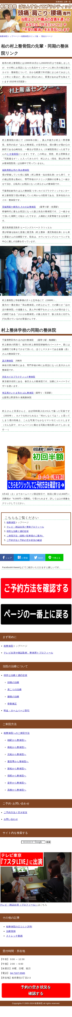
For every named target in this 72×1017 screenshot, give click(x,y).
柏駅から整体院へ (16, 740)
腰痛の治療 (13, 696)
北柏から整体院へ (16, 754)
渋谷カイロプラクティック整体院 (18, 377)
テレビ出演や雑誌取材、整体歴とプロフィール (28, 652)
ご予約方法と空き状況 (15, 812)
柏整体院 (59, 2)
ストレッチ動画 (14, 936)
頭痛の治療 (13, 682)
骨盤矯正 (12, 703)
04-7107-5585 (17, 973)
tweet (38, 557)
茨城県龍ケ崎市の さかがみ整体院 (19, 207)
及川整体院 (7, 360)
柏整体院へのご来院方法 (17, 733)
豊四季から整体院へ (18, 761)
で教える (54, 557)
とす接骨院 (12, 154)
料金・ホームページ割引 (17, 710)
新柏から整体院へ (16, 768)
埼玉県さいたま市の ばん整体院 (18, 393)
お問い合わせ (11, 819)
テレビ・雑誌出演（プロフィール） (19, 904)
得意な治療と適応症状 (18, 531)
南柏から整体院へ (16, 747)
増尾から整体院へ (16, 775)
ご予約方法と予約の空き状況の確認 (24, 540)
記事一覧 (67, 2)
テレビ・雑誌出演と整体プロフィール (25, 527)
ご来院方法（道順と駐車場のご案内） (25, 535)
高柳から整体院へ (16, 790)
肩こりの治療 (14, 689)
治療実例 (11, 931)
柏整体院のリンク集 (29, 36)
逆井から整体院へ (16, 782)
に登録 (23, 557)
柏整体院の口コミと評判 (19, 926)
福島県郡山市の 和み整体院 (15, 170)
